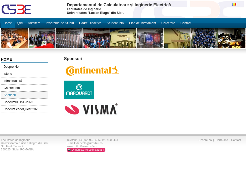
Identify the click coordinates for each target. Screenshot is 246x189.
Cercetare (168, 23)
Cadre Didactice (90, 23)
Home (8, 23)
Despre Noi (11, 67)
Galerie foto (12, 88)
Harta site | (223, 139)
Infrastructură (13, 81)
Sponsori (10, 95)
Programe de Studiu (60, 23)
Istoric (8, 74)
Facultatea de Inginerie (15, 139)
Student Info (115, 23)
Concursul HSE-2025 (18, 102)
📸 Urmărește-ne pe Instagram (86, 149)
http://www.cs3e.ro (86, 146)
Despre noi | (206, 139)
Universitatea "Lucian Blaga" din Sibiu (25, 143)
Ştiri (20, 23)
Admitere (34, 23)
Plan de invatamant (142, 23)
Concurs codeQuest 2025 (21, 109)
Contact (185, 23)
